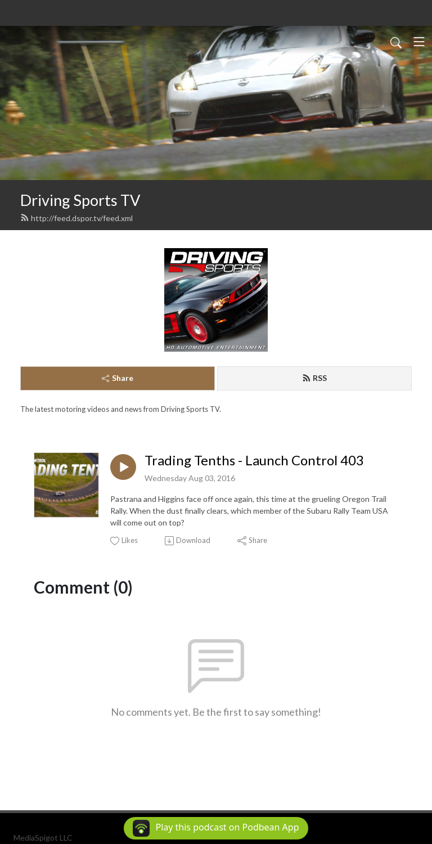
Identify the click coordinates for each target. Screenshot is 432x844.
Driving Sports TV (80, 200)
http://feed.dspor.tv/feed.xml (76, 218)
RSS (314, 378)
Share (117, 378)
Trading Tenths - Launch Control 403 (254, 460)
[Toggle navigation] (419, 41)
